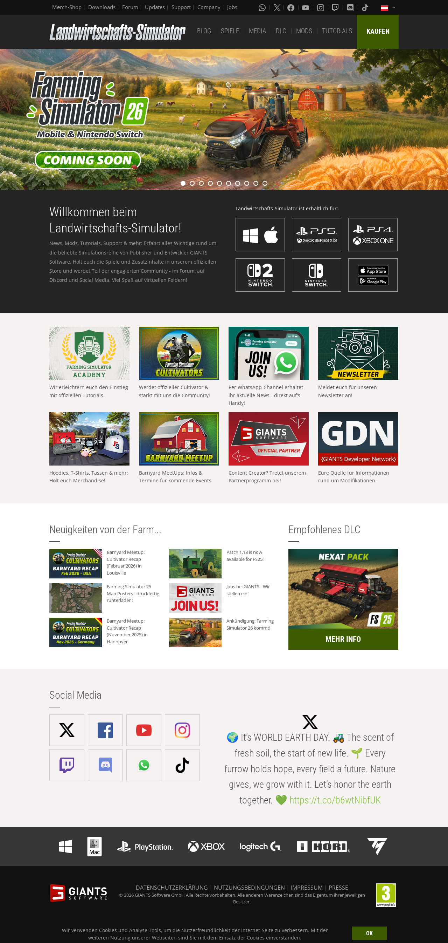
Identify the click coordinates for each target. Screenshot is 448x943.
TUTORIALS (337, 31)
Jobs (232, 7)
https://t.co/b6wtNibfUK (335, 800)
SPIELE (230, 31)
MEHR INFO (343, 639)
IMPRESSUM (307, 887)
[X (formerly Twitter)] (277, 7)
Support (181, 7)
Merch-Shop (67, 7)
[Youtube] (306, 7)
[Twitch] (336, 7)
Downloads (101, 7)
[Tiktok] (366, 7)
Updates (155, 7)
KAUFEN (378, 31)
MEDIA (257, 31)
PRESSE (338, 887)
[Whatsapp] (263, 7)
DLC (281, 31)
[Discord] (351, 7)
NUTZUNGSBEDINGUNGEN (249, 887)
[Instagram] (321, 7)
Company (208, 7)
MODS (304, 31)
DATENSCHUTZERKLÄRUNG (172, 887)
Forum (130, 7)
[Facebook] (291, 7)
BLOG (204, 31)
